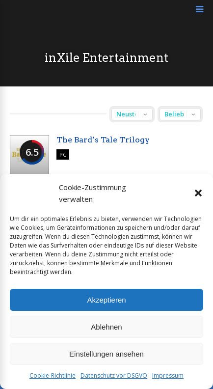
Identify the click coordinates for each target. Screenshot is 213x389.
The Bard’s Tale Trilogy (103, 139)
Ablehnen (106, 327)
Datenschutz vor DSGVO (113, 375)
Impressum (168, 375)
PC (62, 154)
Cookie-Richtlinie (52, 375)
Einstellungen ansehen (106, 354)
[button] (198, 193)
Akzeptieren (106, 300)
